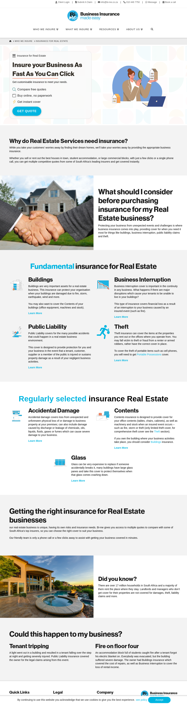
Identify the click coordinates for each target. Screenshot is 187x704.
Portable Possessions (149, 354)
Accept (159, 699)
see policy (141, 699)
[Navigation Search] (151, 29)
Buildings (156, 441)
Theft (157, 431)
